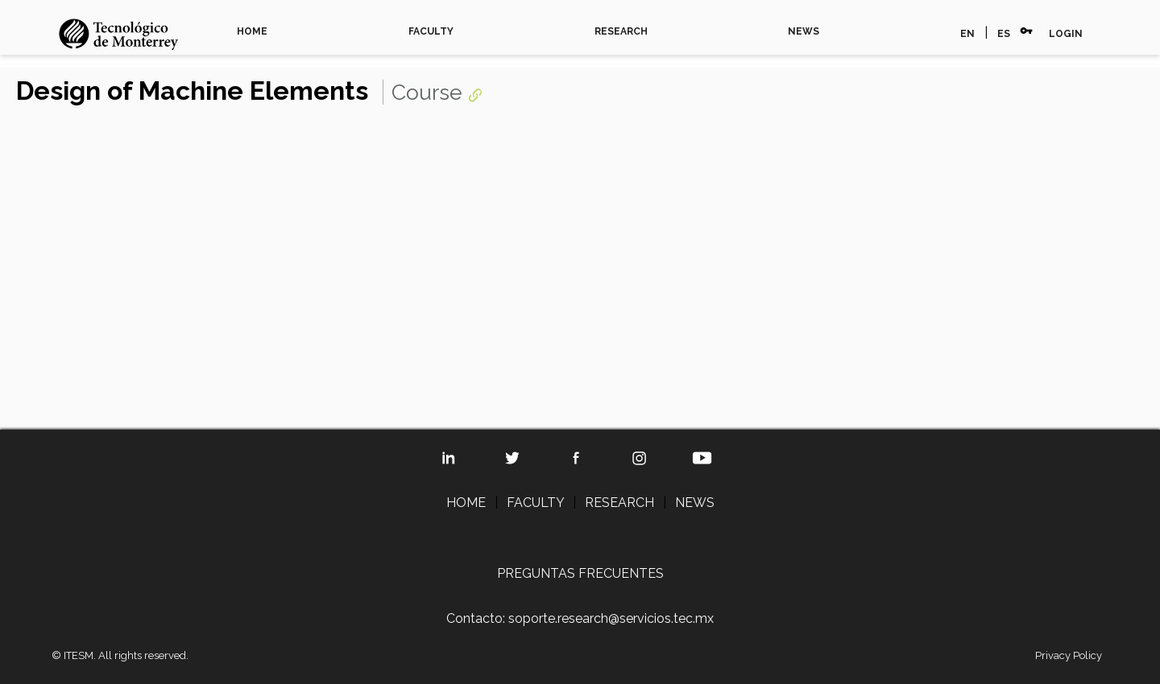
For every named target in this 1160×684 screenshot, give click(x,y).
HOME (252, 31)
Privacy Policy (1068, 655)
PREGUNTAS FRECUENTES (580, 573)
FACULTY (431, 31)
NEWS (803, 31)
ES (1003, 33)
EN (967, 33)
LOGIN (1066, 33)
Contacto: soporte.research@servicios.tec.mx (580, 618)
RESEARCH (621, 31)
